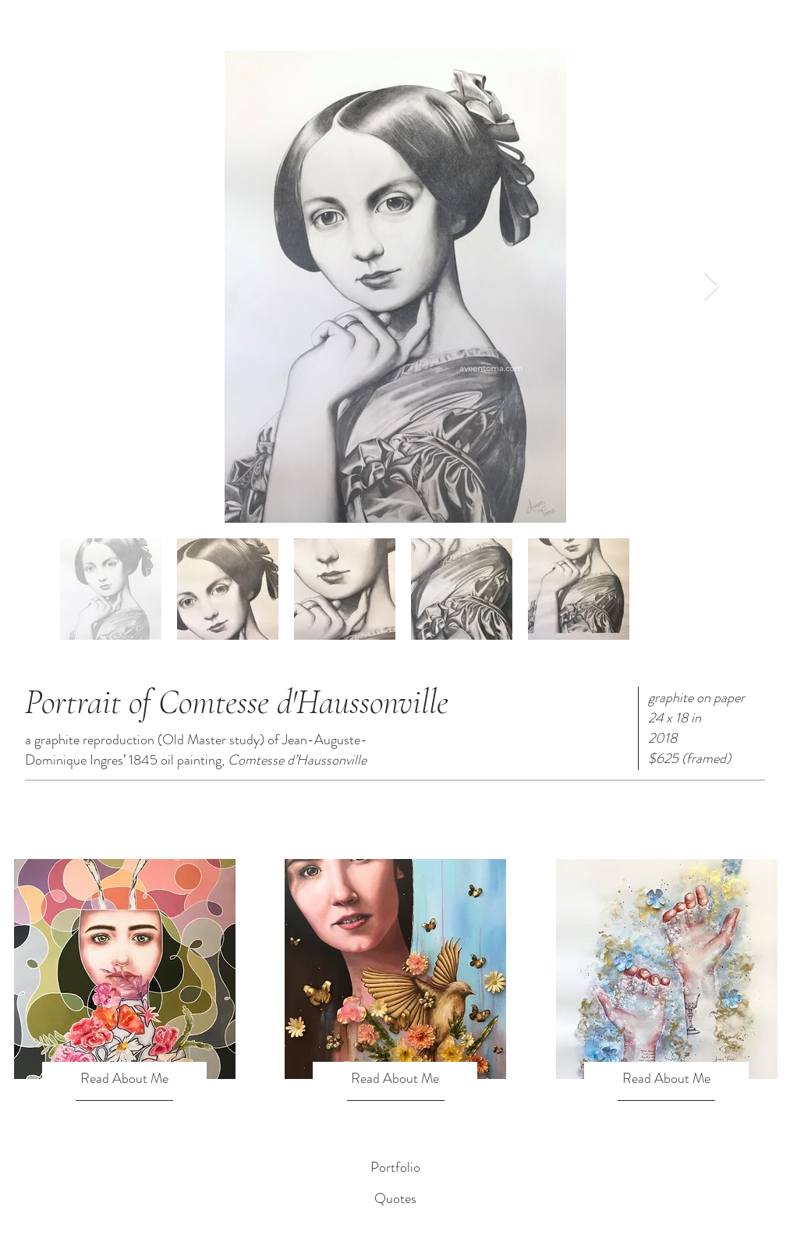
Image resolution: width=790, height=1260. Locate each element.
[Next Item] (712, 287)
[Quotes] (395, 1199)
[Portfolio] (395, 1168)
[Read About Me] (124, 1079)
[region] (125, 969)
